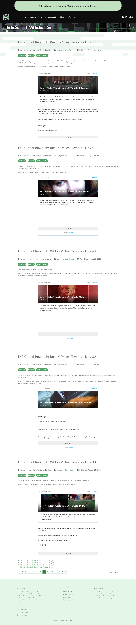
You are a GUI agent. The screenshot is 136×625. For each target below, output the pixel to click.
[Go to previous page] (22, 572)
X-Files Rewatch (42, 55)
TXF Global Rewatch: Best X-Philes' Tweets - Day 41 (57, 148)
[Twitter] (30, 607)
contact (66, 603)
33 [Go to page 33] (29, 572)
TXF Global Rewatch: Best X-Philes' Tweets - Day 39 (57, 357)
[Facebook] (30, 610)
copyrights (66, 597)
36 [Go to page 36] (40, 572)
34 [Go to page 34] (33, 572)
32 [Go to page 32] (26, 572)
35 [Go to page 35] (37, 572)
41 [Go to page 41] (59, 572)
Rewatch (31, 55)
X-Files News (65, 621)
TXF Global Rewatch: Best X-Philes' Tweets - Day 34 (37, 567)
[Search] (75, 17)
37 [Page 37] (44, 572)
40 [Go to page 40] (55, 572)
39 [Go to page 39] (52, 572)
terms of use (67, 591)
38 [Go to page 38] (48, 572)
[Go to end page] (65, 572)
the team (66, 600)
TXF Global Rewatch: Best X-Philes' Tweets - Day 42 (57, 42)
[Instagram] (130, 17)
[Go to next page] (62, 572)
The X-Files (22, 55)
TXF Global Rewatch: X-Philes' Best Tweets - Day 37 (37, 561)
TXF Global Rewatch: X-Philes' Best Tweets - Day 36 (37, 563)
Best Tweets (69, 50)
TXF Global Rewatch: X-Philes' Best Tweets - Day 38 (57, 462)
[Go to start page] (19, 572)
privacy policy (68, 594)
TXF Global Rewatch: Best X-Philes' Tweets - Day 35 (37, 565)
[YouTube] (30, 615)
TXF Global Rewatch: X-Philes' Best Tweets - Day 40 (57, 251)
